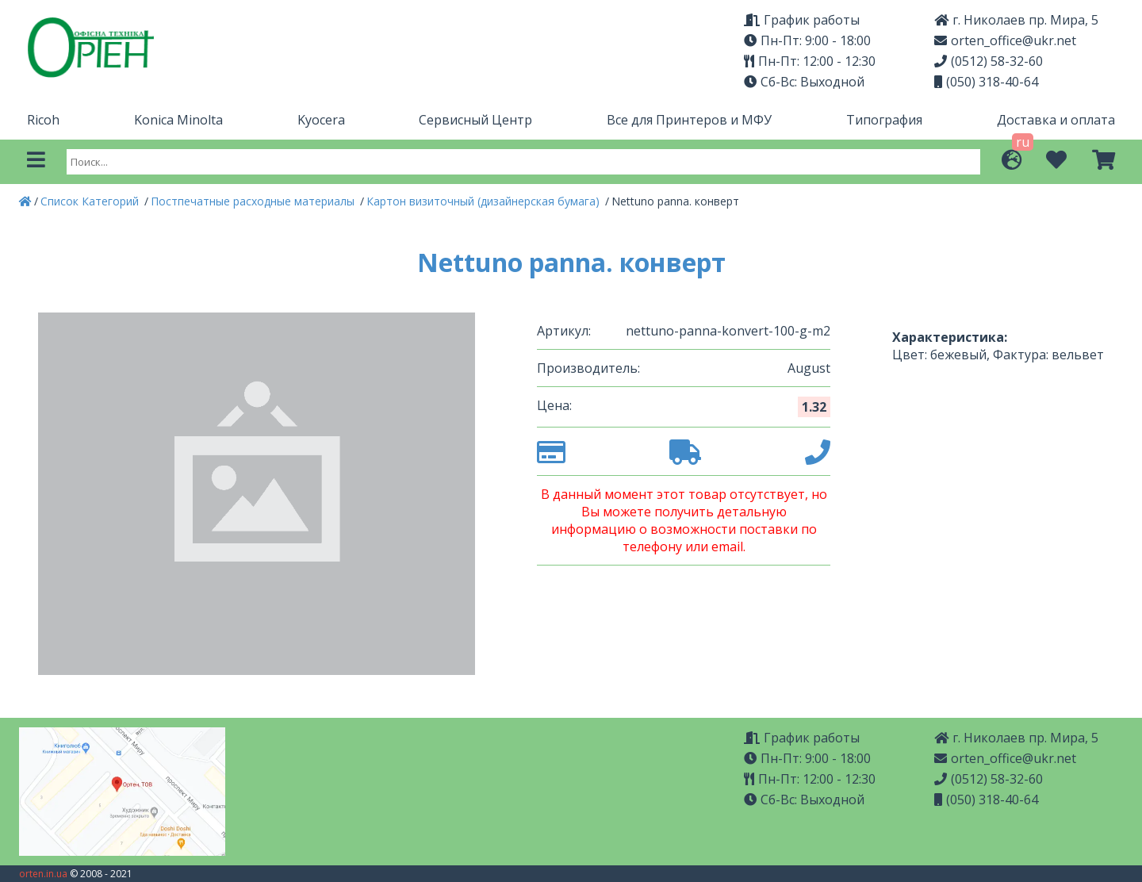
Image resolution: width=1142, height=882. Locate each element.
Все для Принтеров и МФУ (689, 119)
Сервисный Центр (475, 119)
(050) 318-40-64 (986, 81)
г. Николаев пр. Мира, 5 (1016, 20)
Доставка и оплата (1056, 119)
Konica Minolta (178, 119)
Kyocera (321, 119)
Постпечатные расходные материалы (254, 201)
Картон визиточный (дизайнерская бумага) (484, 201)
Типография (884, 119)
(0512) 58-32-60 (988, 61)
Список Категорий (91, 201)
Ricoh (43, 119)
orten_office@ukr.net (1005, 40)
